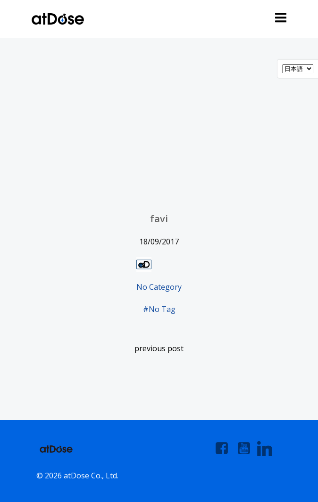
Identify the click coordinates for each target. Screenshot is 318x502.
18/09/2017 (159, 241)
